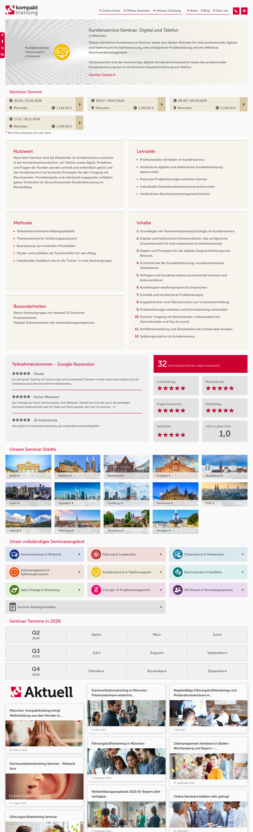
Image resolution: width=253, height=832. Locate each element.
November (156, 671)
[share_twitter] (2, 48)
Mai (157, 634)
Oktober (96, 671)
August (156, 653)
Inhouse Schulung (167, 10)
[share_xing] (2, 35)
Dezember (217, 671)
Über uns (220, 10)
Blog (205, 10)
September (217, 653)
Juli (96, 653)
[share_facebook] (2, 42)
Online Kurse (110, 10)
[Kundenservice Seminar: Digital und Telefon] (236, 11)
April (96, 634)
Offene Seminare (137, 10)
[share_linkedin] (2, 55)
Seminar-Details (102, 75)
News (192, 10)
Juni (217, 634)
